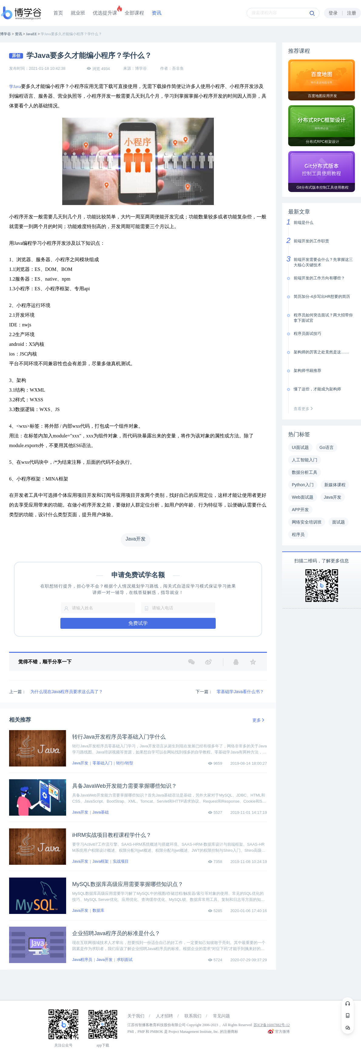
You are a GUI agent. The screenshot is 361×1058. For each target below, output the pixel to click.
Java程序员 (82, 959)
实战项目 (121, 861)
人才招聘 (164, 1016)
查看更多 (304, 408)
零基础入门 (102, 763)
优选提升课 (105, 12)
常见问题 (221, 1016)
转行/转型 (124, 763)
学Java (15, 86)
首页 (58, 12)
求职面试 (125, 959)
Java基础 (101, 812)
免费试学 (138, 623)
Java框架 (101, 861)
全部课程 (134, 12)
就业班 (78, 12)
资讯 (156, 12)
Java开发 (80, 763)
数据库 (98, 910)
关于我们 (135, 1016)
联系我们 (192, 1016)
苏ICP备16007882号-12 (272, 1025)
